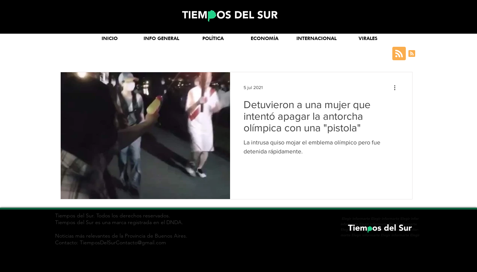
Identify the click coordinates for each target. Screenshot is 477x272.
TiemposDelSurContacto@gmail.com (123, 242)
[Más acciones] (397, 87)
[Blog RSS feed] (399, 54)
